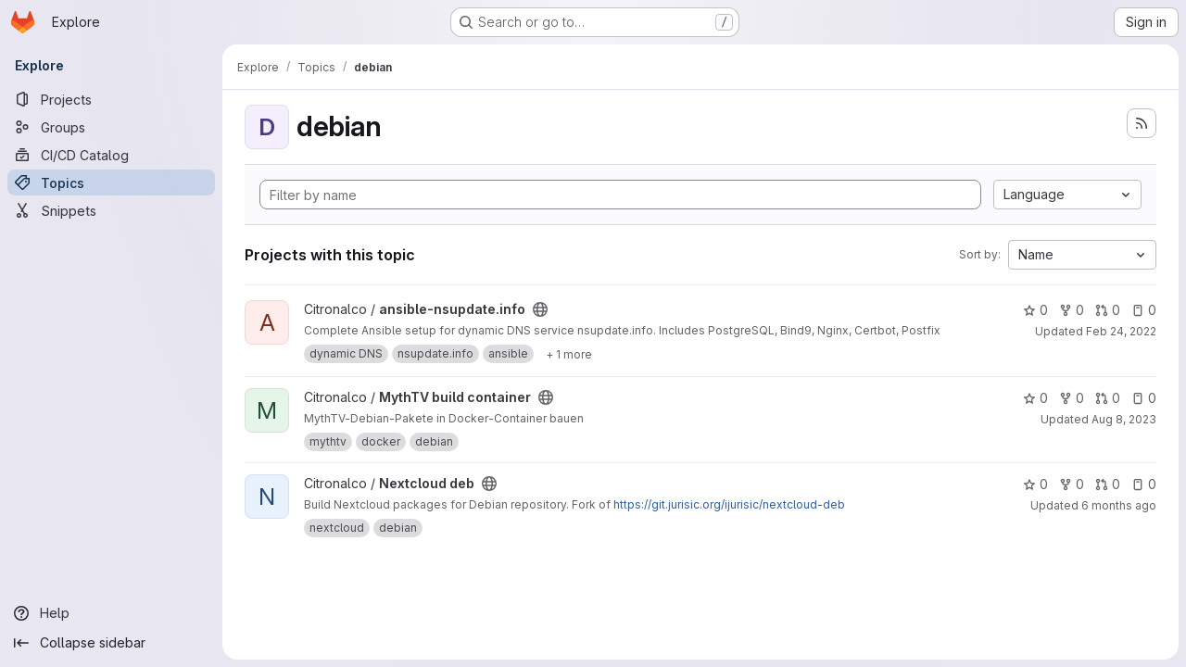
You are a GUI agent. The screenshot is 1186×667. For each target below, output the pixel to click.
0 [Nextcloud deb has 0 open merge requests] (1107, 484)
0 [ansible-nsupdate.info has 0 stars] (1035, 310)
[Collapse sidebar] (111, 643)
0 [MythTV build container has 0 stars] (1035, 398)
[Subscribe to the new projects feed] (1141, 123)
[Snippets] (111, 210)
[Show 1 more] (568, 354)
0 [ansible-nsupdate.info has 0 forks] (1071, 310)
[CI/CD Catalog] (111, 155)
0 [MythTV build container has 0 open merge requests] (1107, 398)
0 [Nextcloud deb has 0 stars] (1035, 484)
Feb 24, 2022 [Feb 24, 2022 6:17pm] (1121, 331)
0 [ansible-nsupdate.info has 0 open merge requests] (1107, 310)
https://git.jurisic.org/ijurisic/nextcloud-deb (729, 504)
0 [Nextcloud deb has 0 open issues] (1143, 484)
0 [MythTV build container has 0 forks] (1071, 398)
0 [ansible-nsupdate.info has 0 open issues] (1143, 310)
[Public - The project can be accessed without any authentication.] (540, 309)
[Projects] (111, 99)
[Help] (111, 613)
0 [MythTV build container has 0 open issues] (1143, 398)
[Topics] (111, 182)
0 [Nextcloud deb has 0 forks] (1071, 484)
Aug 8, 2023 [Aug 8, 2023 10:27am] (1123, 419)
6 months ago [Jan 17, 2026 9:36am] (1118, 505)
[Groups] (111, 127)
